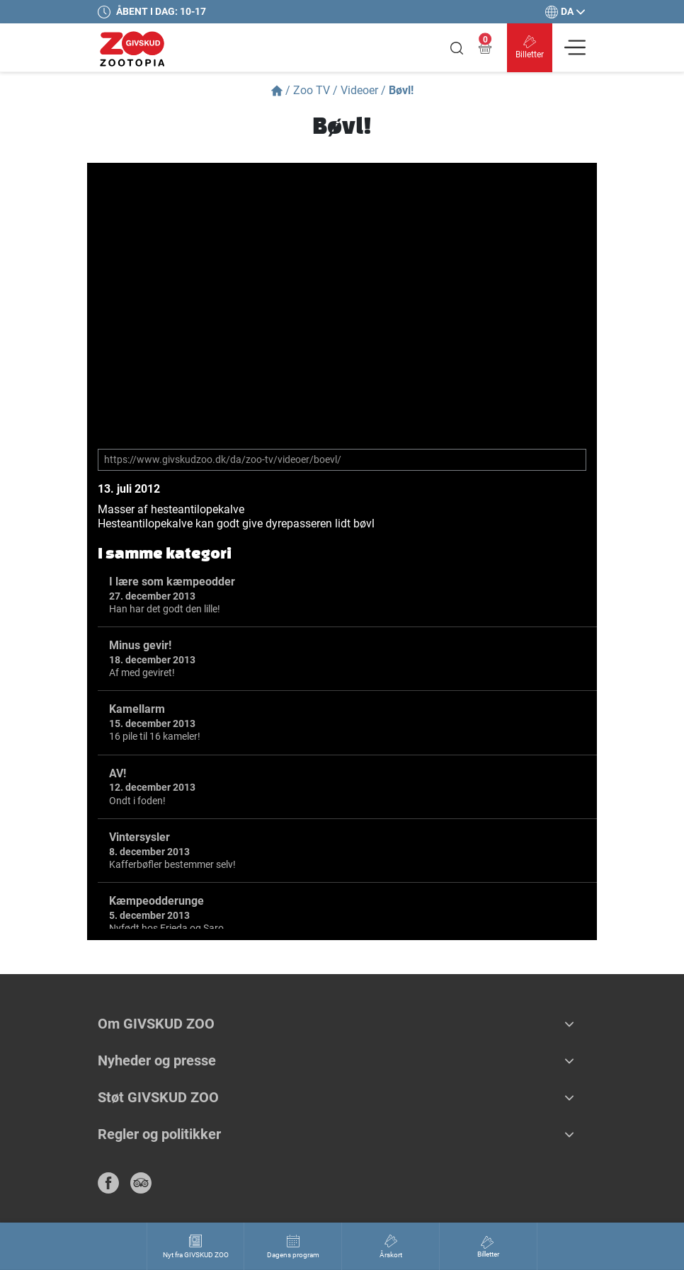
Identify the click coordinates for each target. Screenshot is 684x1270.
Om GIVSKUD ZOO (156, 1023)
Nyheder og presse (157, 1060)
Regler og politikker (159, 1134)
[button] (569, 1023)
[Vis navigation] (575, 47)
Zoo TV (311, 90)
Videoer (359, 90)
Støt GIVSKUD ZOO (158, 1097)
